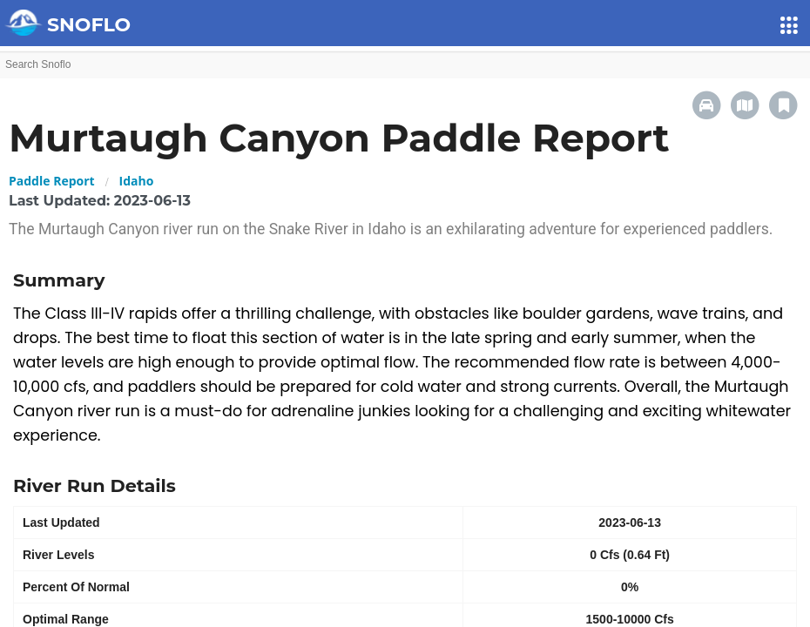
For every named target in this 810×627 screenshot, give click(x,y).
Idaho (136, 180)
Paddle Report (52, 180)
